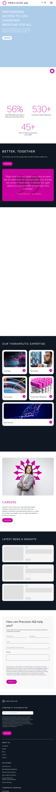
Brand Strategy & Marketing (9, 769)
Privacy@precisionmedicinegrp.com (38, 675)
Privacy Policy (31, 670)
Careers (4, 757)
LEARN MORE (7, 164)
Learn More (7, 38)
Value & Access (6, 766)
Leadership (5, 746)
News (3, 752)
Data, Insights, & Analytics (9, 775)
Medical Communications (9, 772)
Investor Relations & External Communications (9, 778)
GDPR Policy (40, 670)
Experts (4, 749)
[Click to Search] (42, 3)
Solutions (6, 763)
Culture (4, 755)
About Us (6, 743)
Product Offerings (7, 782)
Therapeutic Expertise (11, 788)
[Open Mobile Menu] (51, 2)
